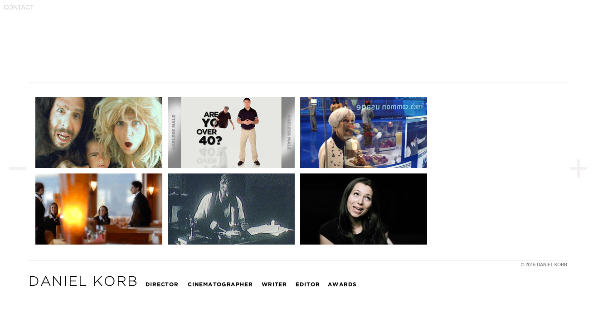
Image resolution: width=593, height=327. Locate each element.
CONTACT (19, 7)
